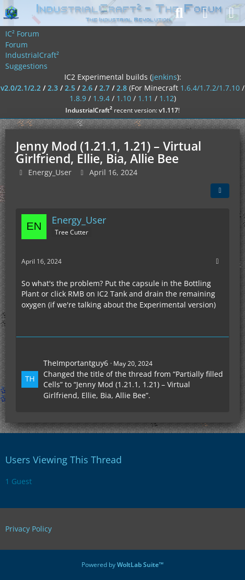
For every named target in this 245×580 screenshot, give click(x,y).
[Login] (205, 13)
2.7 (104, 88)
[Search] (179, 13)
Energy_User (50, 172)
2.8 (121, 88)
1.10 (123, 98)
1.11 (145, 98)
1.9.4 (101, 98)
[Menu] (231, 13)
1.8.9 (77, 98)
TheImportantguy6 (75, 363)
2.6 (87, 88)
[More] (217, 261)
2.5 (70, 88)
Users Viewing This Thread (63, 459)
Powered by (122, 564)
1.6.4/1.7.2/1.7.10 (210, 88)
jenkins (164, 77)
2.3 (53, 88)
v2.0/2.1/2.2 (21, 88)
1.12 (166, 98)
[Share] (220, 190)
